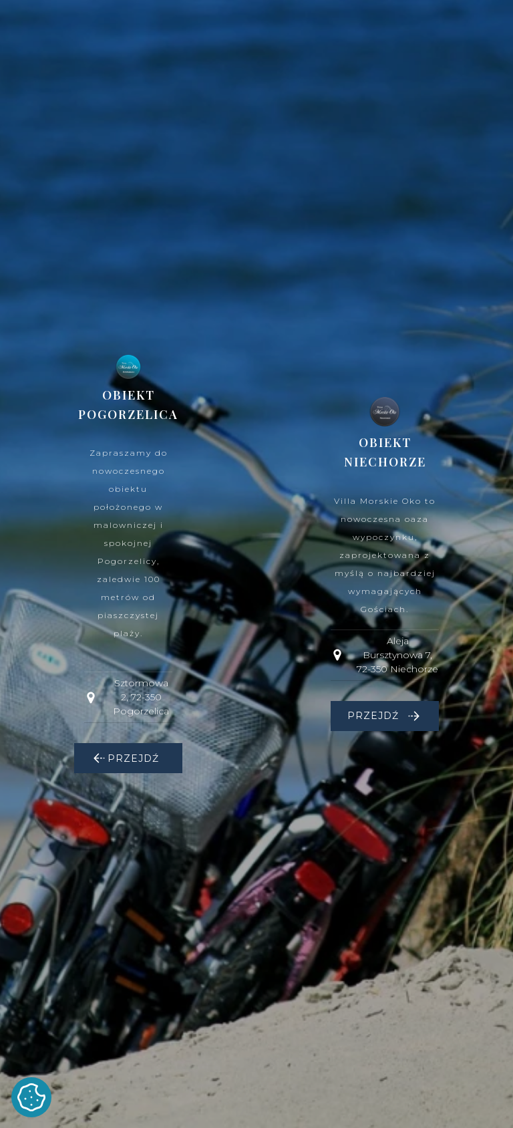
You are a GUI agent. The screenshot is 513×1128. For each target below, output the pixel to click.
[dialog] (256, 564)
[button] (128, 758)
